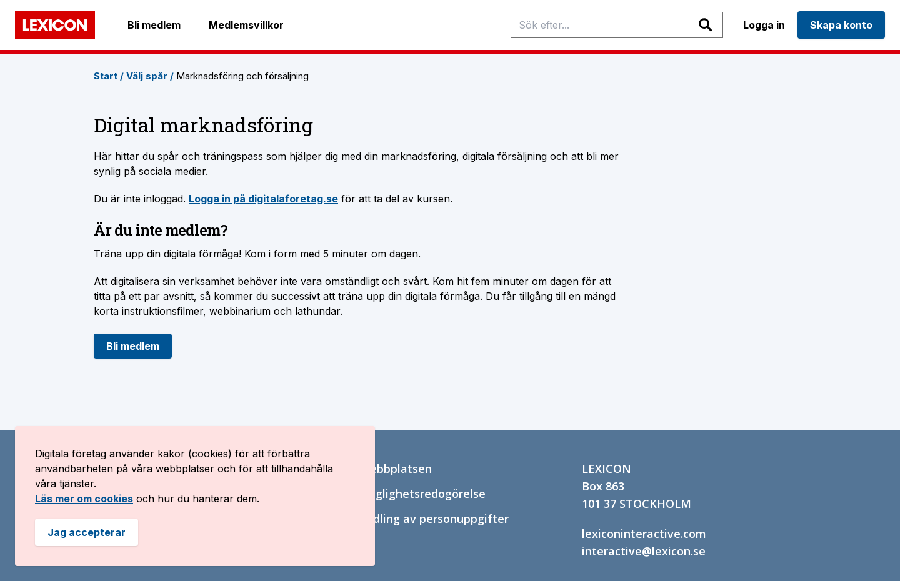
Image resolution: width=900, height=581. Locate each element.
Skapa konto (841, 25)
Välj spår (150, 76)
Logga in (764, 25)
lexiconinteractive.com (644, 533)
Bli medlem (154, 25)
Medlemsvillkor (246, 25)
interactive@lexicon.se (644, 551)
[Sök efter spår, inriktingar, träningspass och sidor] (617, 25)
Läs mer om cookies (84, 498)
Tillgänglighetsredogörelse (412, 493)
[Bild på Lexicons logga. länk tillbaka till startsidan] (55, 25)
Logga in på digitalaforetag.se (263, 198)
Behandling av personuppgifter (423, 518)
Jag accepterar (87, 532)
